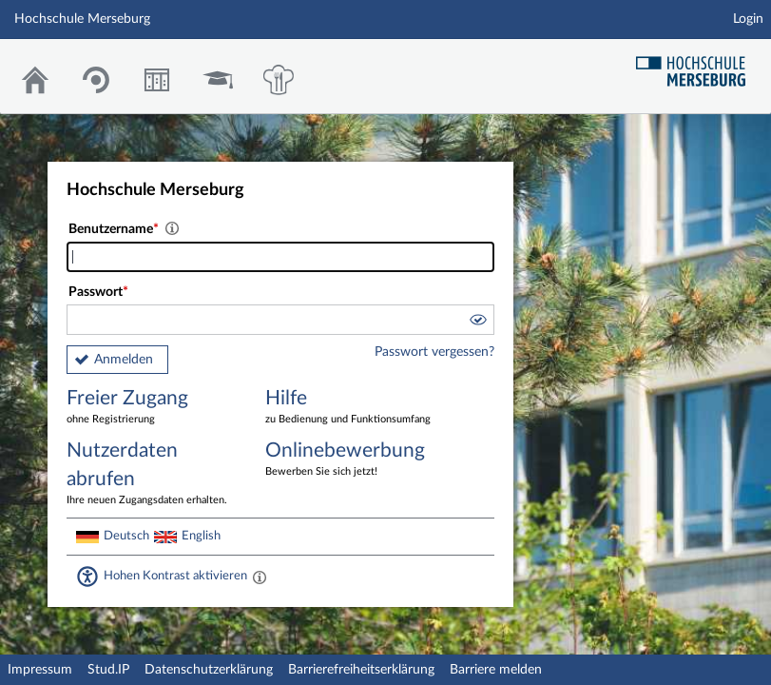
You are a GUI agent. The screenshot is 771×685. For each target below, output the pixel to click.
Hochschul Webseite (698, 64)
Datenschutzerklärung (209, 669)
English (201, 535)
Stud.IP (108, 669)
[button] (477, 322)
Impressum (40, 669)
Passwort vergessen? (434, 352)
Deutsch (126, 535)
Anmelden (123, 359)
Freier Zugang (152, 407)
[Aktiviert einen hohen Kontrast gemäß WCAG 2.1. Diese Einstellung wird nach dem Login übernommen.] (259, 576)
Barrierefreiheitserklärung (361, 669)
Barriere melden (496, 669)
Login (748, 19)
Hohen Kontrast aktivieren (175, 575)
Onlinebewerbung (350, 460)
